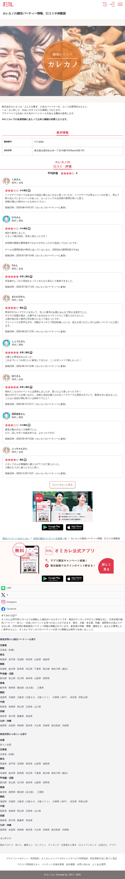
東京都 (46, 669)
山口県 (37, 706)
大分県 (37, 725)
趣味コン (28, 845)
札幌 (11, 650)
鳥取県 (3, 706)
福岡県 (3, 725)
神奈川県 (55, 669)
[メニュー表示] (120, 4)
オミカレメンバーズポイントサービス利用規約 (64, 858)
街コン (18, 845)
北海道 (3, 650)
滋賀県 (3, 697)
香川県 (12, 716)
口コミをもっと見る (62, 484)
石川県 (20, 678)
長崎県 (20, 725)
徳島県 (3, 716)
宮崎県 (46, 725)
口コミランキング (88, 845)
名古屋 (29, 687)
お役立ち (102, 845)
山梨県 (37, 678)
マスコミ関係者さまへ (28, 864)
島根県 (12, 706)
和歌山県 (83, 697)
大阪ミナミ (42, 697)
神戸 (64, 697)
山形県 (37, 659)
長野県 (46, 678)
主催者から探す (69, 845)
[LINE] (62, 588)
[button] (104, 4)
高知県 (29, 716)
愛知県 (20, 687)
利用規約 (34, 858)
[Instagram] (62, 601)
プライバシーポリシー (17, 858)
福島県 (46, 659)
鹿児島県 (55, 725)
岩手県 (12, 659)
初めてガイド (6, 845)
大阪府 (20, 697)
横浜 (64, 669)
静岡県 (12, 687)
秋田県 (29, 659)
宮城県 (20, 659)
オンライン (40, 845)
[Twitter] (62, 595)
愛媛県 (20, 716)
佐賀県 (12, 725)
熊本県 (29, 725)
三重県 (40, 687)
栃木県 (12, 669)
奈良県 (73, 697)
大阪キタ (30, 697)
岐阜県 (3, 687)
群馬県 (20, 669)
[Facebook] (62, 608)
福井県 (29, 678)
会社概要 (70, 864)
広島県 (29, 706)
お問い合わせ (83, 864)
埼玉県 (29, 669)
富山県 (12, 678)
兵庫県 (56, 697)
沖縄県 (65, 725)
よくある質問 (99, 864)
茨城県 (3, 669)
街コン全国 (5, 744)
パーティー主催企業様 (53, 864)
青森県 (3, 659)
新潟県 (3, 678)
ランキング (53, 845)
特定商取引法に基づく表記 (103, 858)
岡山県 (20, 706)
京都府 (12, 697)
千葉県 (37, 669)
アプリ (112, 845)
